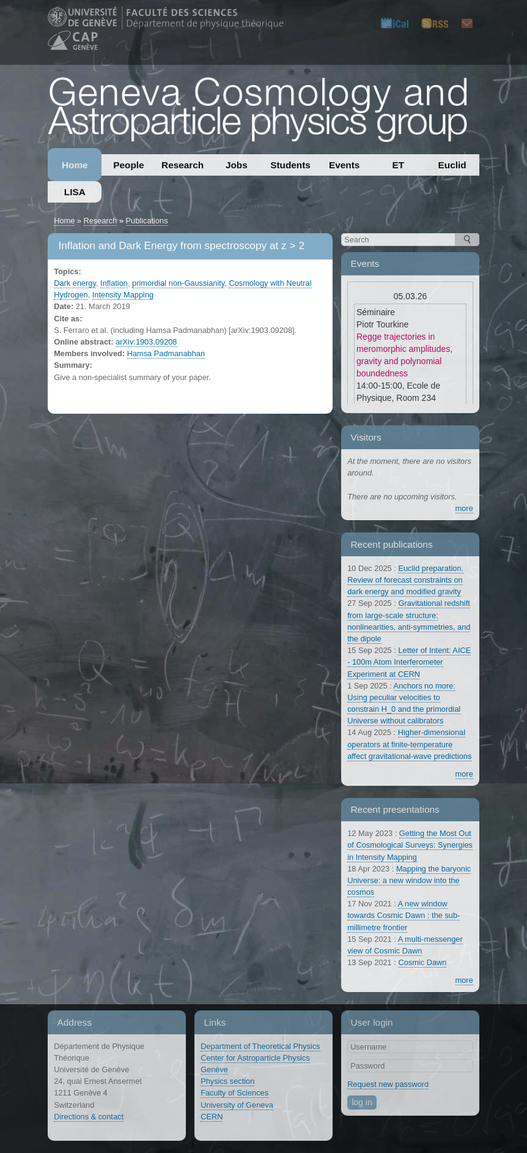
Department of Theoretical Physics (260, 1046)
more (464, 508)
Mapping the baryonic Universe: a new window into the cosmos (409, 880)
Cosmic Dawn (422, 962)
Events (344, 165)
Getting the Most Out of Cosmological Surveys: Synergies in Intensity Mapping (410, 845)
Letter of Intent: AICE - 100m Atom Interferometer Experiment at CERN (409, 662)
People (128, 165)
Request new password (388, 1084)
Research (182, 165)
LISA (75, 192)
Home (75, 165)
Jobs (237, 165)
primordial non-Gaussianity (178, 283)
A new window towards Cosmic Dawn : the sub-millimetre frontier (403, 915)
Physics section (227, 1081)
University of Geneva (237, 1105)
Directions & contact (88, 1116)
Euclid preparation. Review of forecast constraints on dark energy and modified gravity (405, 580)
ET (398, 165)
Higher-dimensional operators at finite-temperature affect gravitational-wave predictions (409, 744)
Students (290, 165)
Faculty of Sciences (234, 1092)
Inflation (114, 283)
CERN (212, 1116)
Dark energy (75, 283)
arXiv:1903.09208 (146, 341)
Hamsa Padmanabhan (166, 353)
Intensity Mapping (122, 294)
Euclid (452, 165)
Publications (147, 220)
